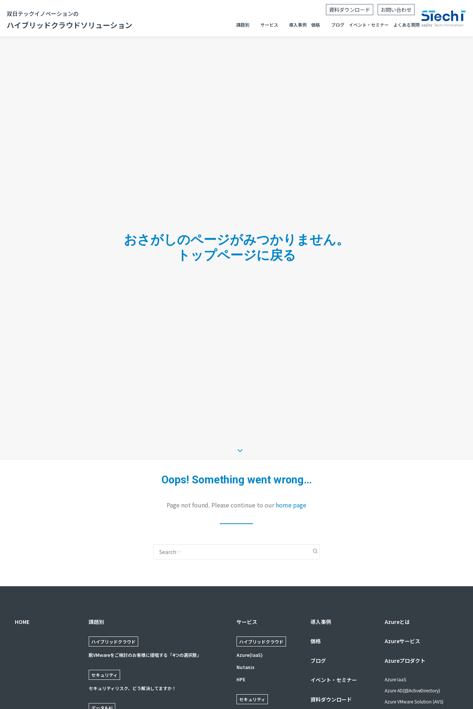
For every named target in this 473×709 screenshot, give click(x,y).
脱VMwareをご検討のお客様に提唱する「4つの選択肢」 (145, 598)
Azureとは (397, 565)
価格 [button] (315, 24)
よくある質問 (406, 24)
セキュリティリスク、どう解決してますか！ (132, 631)
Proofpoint (248, 692)
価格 (315, 584)
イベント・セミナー (369, 24)
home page (291, 448)
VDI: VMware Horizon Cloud (413, 667)
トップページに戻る (236, 227)
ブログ (337, 24)
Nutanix (245, 611)
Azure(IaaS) (249, 598)
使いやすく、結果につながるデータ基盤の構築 (135, 665)
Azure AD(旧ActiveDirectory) (412, 634)
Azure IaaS (395, 623)
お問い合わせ (396, 9)
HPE (240, 623)
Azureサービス (402, 584)
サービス (246, 565)
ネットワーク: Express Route (413, 678)
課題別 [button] (242, 24)
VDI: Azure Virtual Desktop (411, 656)
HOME (22, 565)
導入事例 (298, 24)
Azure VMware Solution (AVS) (414, 645)
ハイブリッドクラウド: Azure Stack (420, 689)
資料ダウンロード (349, 9)
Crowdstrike (250, 680)
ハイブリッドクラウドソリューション (69, 19)
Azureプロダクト (405, 604)
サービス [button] (269, 24)
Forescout (247, 668)
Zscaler (244, 656)
